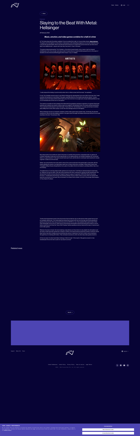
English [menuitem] (125, 333)
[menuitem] (126, 333)
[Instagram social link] (127, 347)
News (112, 5)
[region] (70, 430)
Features (42, 19)
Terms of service (80, 346)
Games (116, 5)
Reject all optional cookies (108, 429)
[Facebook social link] (120, 347)
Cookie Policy (62, 346)
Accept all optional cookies (108, 433)
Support (13, 332)
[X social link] (117, 347)
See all (69, 291)
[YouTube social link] (124, 347)
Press (23, 332)
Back (45, 13)
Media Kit (18, 332)
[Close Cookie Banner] (138, 429)
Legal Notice (89, 346)
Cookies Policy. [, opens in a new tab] (8, 430)
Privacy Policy (70, 346)
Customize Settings (108, 426)
